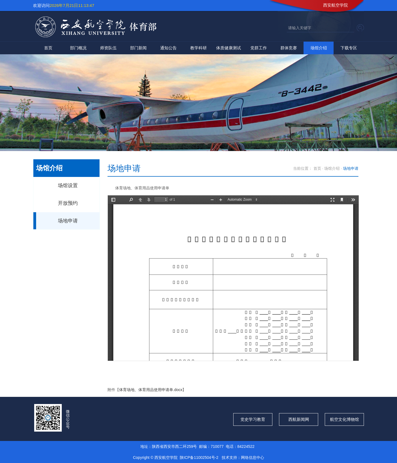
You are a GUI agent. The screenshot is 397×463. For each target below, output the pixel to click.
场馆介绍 (318, 47)
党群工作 (258, 47)
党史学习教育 (252, 419)
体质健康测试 (228, 47)
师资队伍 (108, 47)
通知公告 (168, 47)
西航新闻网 (298, 419)
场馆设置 (68, 185)
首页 (48, 47)
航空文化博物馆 (344, 419)
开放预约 (68, 203)
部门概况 (78, 47)
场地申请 (68, 221)
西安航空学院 (335, 5)
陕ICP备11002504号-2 (199, 457)
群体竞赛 (288, 47)
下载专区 (348, 47)
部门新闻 (138, 47)
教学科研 (198, 47)
